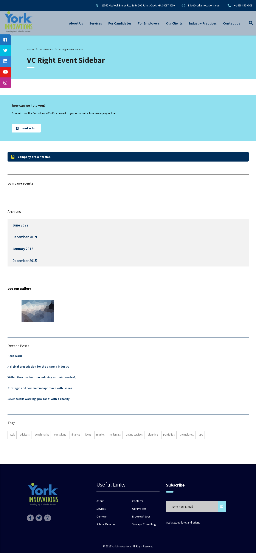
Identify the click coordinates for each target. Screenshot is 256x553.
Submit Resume (105, 524)
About (100, 501)
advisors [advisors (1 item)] (24, 434)
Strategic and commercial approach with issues (40, 388)
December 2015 (24, 260)
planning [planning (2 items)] (153, 434)
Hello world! (15, 356)
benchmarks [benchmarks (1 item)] (42, 434)
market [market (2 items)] (100, 434)
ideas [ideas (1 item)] (88, 434)
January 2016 (22, 248)
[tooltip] (5, 39)
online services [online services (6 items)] (134, 434)
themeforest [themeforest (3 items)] (187, 434)
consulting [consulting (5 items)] (60, 434)
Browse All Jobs (141, 516)
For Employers (149, 23)
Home (30, 49)
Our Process (139, 509)
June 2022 (20, 225)
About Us (76, 23)
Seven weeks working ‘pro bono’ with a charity (39, 399)
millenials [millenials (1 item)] (115, 434)
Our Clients (174, 23)
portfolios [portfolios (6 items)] (169, 434)
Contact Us (231, 23)
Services (95, 23)
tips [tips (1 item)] (201, 434)
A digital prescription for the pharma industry (38, 366)
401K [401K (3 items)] (12, 434)
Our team (101, 516)
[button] (26, 128)
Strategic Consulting (144, 524)
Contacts (137, 501)
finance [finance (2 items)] (75, 434)
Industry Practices (203, 23)
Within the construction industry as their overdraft (42, 377)
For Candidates (119, 23)
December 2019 (24, 237)
